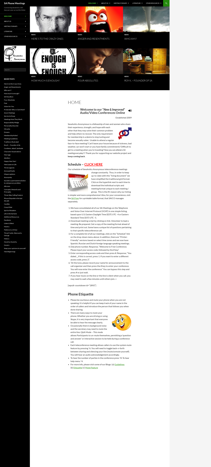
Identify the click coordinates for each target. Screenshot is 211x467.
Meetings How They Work (13, 119)
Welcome (92, 3)
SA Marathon (8, 97)
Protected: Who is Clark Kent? (14, 110)
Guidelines (119, 364)
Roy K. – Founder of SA (138, 80)
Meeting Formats (120, 3)
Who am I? (130, 38)
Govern (6, 245)
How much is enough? (45, 80)
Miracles (7, 129)
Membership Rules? (11, 135)
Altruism (7, 186)
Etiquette (77, 367)
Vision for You (9, 106)
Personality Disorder (11, 126)
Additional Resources (11, 217)
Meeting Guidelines (11, 139)
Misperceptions (9, 174)
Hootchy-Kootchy (10, 242)
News (33, 34)
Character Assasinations (12, 152)
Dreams (7, 132)
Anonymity (8, 177)
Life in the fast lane (10, 214)
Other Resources (152, 3)
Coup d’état (8, 207)
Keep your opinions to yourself (15, 248)
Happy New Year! (10, 161)
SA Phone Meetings (14, 3)
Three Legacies (9, 168)
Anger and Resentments (93, 38)
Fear (5, 103)
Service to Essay (9, 116)
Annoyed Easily (9, 171)
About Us (104, 3)
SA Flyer (75, 198)
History (6, 239)
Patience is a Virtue (10, 230)
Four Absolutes (88, 80)
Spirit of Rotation (10, 210)
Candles (7, 204)
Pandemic (7, 220)
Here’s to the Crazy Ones (47, 38)
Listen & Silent (9, 223)
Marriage (7, 155)
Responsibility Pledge (11, 123)
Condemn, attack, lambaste (13, 148)
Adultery (7, 158)
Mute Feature (91, 367)
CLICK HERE (93, 164)
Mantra (6, 227)
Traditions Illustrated (11, 142)
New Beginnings (9, 252)
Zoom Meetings (9, 113)
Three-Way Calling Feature (13, 195)
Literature (136, 3)
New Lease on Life (10, 164)
